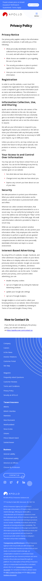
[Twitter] (11, 482)
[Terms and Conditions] (12, 386)
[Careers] (6, 348)
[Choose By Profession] (12, 467)
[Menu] (36, 15)
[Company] (7, 343)
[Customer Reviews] (10, 382)
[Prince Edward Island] (11, 438)
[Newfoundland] (9, 424)
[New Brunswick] (9, 420)
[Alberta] (6, 407)
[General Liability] (9, 454)
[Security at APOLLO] (11, 395)
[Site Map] (7, 366)
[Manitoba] (7, 416)
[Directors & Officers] (11, 463)
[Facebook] (17, 482)
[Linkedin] (23, 482)
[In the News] (8, 352)
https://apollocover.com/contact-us (19, 330)
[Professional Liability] (11, 458)
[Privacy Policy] (8, 391)
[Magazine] (7, 373)
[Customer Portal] (10, 361)
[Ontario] (6, 433)
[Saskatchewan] (9, 442)
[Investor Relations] (10, 357)
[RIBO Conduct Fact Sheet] (14, 572)
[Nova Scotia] (8, 429)
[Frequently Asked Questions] (14, 377)
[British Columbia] (9, 411)
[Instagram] (5, 482)
